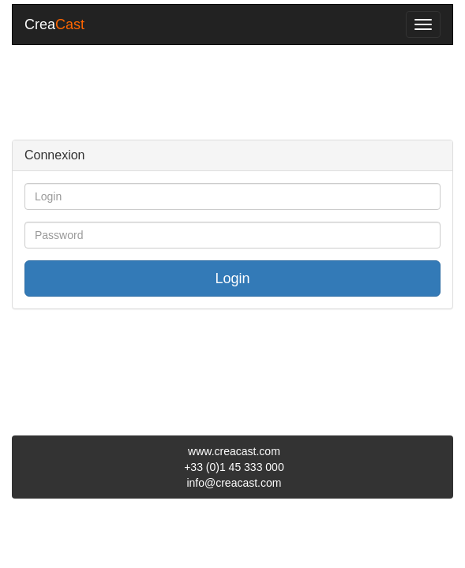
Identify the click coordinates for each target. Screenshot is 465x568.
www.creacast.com (234, 451)
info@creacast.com (233, 482)
